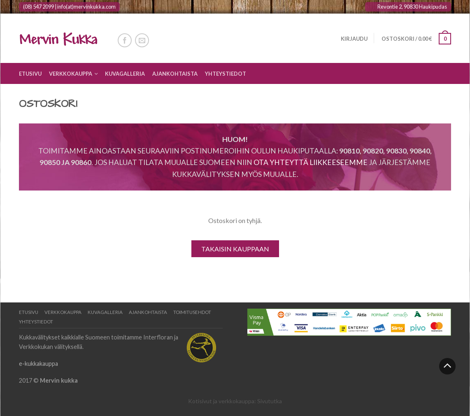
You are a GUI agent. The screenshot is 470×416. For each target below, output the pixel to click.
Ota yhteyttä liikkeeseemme (311, 162)
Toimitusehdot (192, 312)
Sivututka (269, 400)
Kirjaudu (354, 38)
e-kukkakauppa (38, 363)
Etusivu (30, 73)
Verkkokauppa (70, 73)
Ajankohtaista (175, 73)
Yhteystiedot (225, 73)
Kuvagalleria (125, 73)
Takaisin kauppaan (235, 249)
